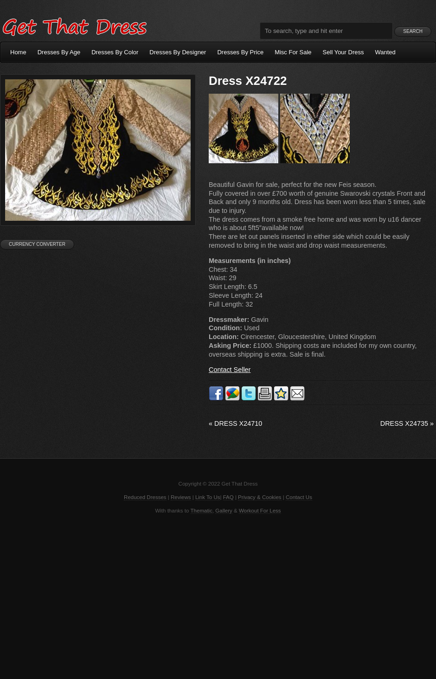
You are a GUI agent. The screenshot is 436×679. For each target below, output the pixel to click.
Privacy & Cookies (259, 497)
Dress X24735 (407, 423)
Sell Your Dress (343, 52)
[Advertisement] (218, 595)
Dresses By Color (114, 52)
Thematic (201, 510)
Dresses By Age (59, 52)
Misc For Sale (293, 52)
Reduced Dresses (145, 497)
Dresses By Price (240, 52)
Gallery (223, 510)
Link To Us (207, 497)
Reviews (181, 497)
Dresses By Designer (177, 52)
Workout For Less (260, 510)
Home (18, 52)
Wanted (385, 52)
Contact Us (299, 497)
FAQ (228, 497)
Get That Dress (74, 25)
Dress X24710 (235, 423)
